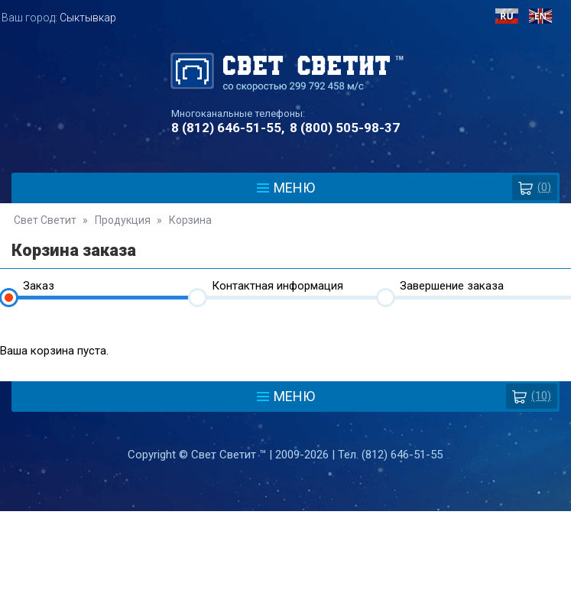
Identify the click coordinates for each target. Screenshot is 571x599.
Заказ (38, 286)
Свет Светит (45, 220)
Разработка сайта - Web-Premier (285, 593)
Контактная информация (277, 286)
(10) (531, 396)
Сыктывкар (88, 17)
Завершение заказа (452, 286)
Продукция (123, 220)
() (534, 187)
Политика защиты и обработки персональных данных (285, 524)
